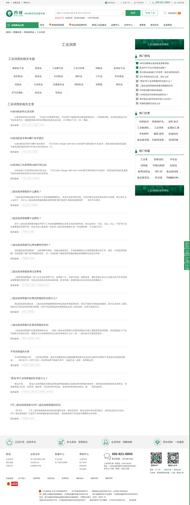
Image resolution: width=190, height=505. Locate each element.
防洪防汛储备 (79, 18)
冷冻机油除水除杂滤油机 (151, 90)
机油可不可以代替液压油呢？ (153, 68)
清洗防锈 (173, 140)
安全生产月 (59, 18)
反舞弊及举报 (35, 466)
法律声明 (36, 478)
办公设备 (26, 205)
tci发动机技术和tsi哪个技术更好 (27, 138)
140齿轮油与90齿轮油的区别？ (154, 94)
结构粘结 (144, 121)
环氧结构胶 (159, 165)
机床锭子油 (119, 68)
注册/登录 (83, 459)
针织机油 (58, 76)
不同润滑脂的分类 (19, 351)
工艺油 (99, 76)
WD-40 (158, 171)
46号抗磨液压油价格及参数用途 (154, 63)
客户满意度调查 (61, 462)
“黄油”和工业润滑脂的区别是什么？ (29, 378)
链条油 (38, 76)
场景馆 (142, 25)
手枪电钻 (26, 392)
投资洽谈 (50, 478)
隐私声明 (94, 478)
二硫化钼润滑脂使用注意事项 (25, 271)
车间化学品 (29, 32)
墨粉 (24, 312)
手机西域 (140, 3)
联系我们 (65, 478)
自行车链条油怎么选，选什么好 (154, 76)
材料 (33, 285)
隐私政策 (177, 470)
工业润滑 (158, 127)
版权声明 (109, 478)
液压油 (119, 84)
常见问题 (58, 459)
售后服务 (83, 469)
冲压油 (173, 159)
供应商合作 (34, 462)
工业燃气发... (58, 68)
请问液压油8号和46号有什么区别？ (156, 99)
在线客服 (179, 2)
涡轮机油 (78, 84)
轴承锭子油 (18, 68)
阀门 (47, 285)
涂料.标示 (173, 121)
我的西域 (111, 3)
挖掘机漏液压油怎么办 (150, 103)
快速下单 (126, 3)
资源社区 (17, 32)
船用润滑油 (144, 171)
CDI (24, 178)
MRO (8, 32)
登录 (8, 3)
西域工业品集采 (99, 25)
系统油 (38, 68)
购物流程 (83, 466)
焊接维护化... (159, 121)
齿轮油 (38, 92)
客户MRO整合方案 (37, 459)
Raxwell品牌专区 (79, 25)
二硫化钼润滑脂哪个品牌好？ (25, 218)
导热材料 (144, 133)
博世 (24, 125)
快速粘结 (173, 133)
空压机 (49, 392)
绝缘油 (99, 68)
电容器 (36, 178)
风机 (37, 365)
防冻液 (158, 177)
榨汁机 (34, 392)
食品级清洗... (144, 177)
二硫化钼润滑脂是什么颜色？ (25, 191)
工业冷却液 (78, 68)
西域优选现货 (58, 25)
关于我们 (21, 478)
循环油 (78, 76)
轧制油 (173, 165)
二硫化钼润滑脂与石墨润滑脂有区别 (29, 325)
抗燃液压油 (58, 84)
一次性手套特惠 (92, 18)
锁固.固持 (159, 133)
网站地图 (9, 462)
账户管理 (83, 462)
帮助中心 (27, 3)
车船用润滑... (159, 140)
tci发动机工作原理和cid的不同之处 (28, 165)
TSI (23, 152)
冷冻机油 (38, 84)
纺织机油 (18, 76)
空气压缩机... (18, 92)
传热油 (18, 84)
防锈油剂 (158, 159)
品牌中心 (115, 25)
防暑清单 (69, 18)
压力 (30, 125)
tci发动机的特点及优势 (22, 111)
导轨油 (58, 92)
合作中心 (129, 25)
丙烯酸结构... (173, 177)
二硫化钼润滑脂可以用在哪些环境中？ (30, 245)
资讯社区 (154, 25)
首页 (42, 25)
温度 (36, 125)
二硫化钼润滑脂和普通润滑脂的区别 (156, 85)
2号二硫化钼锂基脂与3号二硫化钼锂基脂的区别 (35, 405)
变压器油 (119, 76)
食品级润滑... (144, 140)
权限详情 (167, 470)
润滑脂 (99, 84)
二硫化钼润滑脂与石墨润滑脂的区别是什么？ (34, 298)
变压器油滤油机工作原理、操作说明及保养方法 (161, 72)
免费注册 (16, 3)
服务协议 (80, 478)
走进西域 (167, 25)
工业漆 (144, 159)
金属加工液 (173, 127)
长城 (41, 125)
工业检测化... (144, 127)
